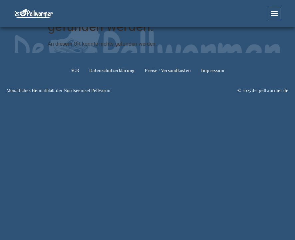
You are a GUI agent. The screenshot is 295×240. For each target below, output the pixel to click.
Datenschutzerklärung (112, 70)
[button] (274, 13)
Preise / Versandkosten (168, 70)
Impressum (212, 70)
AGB (75, 70)
